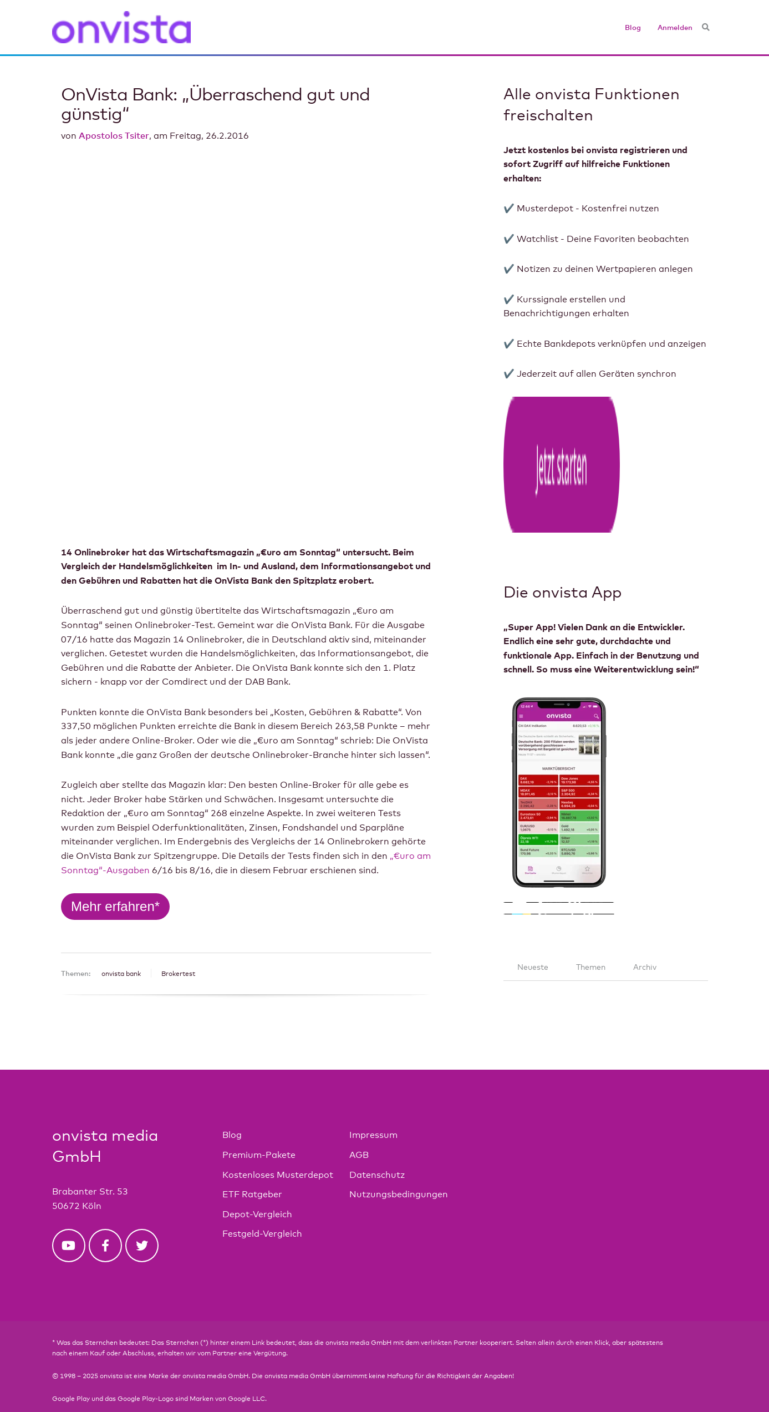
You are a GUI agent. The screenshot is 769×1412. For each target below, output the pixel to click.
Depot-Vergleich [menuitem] (257, 1171)
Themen (590, 923)
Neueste (532, 923)
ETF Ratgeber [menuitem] (252, 1151)
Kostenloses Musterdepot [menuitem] (277, 1131)
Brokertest (178, 803)
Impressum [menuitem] (373, 1091)
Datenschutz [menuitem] (377, 1131)
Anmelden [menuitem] (675, 27)
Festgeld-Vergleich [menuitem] (262, 1190)
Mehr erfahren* (115, 735)
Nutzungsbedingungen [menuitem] (398, 1151)
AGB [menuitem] (359, 1111)
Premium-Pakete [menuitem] (259, 1111)
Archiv (644, 923)
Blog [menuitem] (633, 27)
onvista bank (121, 803)
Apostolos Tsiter (114, 135)
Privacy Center (75, 1377)
